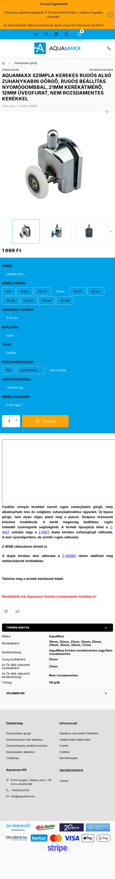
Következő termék (101, 69)
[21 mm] (60, 291)
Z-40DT (44, 532)
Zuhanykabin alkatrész (20, 752)
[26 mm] (46, 301)
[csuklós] (11, 353)
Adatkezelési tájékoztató (75, 739)
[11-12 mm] (12, 318)
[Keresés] (46, 34)
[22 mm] (77, 291)
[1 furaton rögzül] (16, 388)
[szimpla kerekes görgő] (16, 274)
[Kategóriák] (36, 34)
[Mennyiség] (9, 421)
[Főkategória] (3, 63)
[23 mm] (95, 291)
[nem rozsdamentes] (60, 370)
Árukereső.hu (18, 830)
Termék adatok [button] (17, 627)
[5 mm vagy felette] (16, 405)
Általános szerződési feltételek (79, 733)
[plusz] (16, 418)
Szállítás (65, 752)
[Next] (110, 231)
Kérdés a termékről (6, 611)
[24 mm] (10, 301)
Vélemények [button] (15, 693)
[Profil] (66, 34)
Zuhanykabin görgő (25, 63)
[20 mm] (42, 291)
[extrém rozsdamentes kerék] (30, 370)
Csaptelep (12, 758)
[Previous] (4, 231)
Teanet (64, 780)
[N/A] (8, 291)
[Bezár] (110, 14)
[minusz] (16, 424)
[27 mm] (64, 301)
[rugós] (10, 335)
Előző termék (11, 69)
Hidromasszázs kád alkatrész (24, 739)
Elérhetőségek (68, 758)
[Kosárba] (45, 421)
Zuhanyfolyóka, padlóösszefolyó (26, 745)
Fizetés (64, 745)
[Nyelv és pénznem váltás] (56, 34)
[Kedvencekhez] (107, 111)
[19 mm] (24, 291)
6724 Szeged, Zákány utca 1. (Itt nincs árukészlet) (31, 782)
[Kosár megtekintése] (79, 34)
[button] (57, 164)
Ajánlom (17, 611)
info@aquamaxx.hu (23, 796)
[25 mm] (28, 301)
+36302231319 (109, 48)
